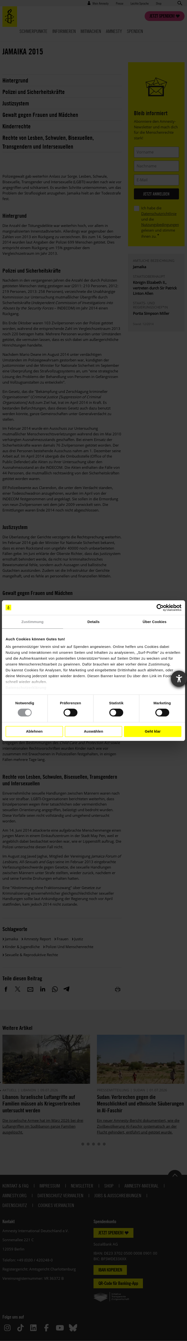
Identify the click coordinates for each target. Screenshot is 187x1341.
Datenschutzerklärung (26, 688)
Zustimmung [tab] (32, 621)
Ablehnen (34, 731)
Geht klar (153, 731)
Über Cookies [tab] (155, 621)
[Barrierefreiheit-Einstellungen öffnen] (179, 679)
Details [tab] (93, 621)
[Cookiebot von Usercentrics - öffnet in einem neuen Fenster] (160, 607)
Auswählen (93, 731)
